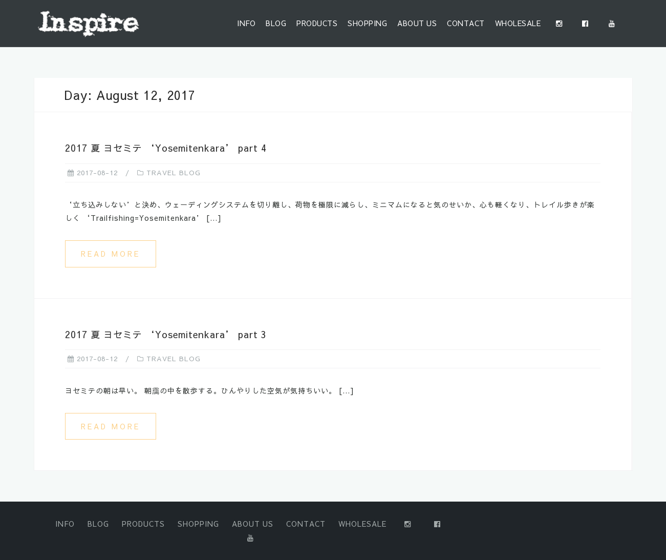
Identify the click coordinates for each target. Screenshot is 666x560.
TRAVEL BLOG (173, 172)
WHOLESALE (518, 23)
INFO (246, 23)
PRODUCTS (316, 23)
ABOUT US (417, 23)
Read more (110, 253)
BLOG (276, 23)
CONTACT (466, 23)
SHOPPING (367, 23)
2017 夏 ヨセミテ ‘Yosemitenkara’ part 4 (166, 147)
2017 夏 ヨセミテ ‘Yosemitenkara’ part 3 (166, 334)
